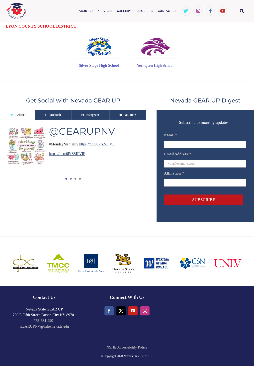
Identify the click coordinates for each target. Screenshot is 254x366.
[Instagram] (145, 310)
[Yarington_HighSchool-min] (155, 37)
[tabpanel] (73, 153)
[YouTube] (133, 310)
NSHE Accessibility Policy (127, 347)
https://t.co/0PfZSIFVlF (97, 144)
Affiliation (174, 173)
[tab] (17, 115)
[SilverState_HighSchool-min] (99, 37)
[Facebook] (109, 310)
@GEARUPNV (82, 131)
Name (170, 135)
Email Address (177, 154)
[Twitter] (121, 310)
